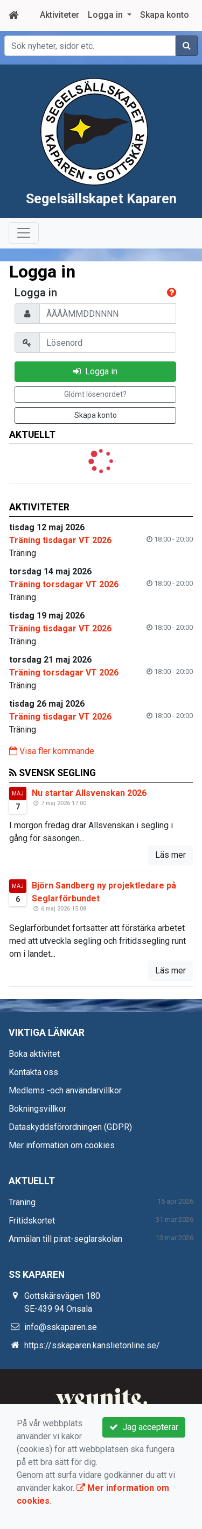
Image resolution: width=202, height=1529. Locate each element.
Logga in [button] (106, 15)
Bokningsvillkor (37, 1133)
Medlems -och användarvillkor (65, 1115)
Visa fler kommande (51, 775)
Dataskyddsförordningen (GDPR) (70, 1151)
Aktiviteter (59, 15)
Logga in (95, 395)
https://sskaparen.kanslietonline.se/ (92, 1369)
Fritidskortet (32, 1245)
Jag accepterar (143, 1427)
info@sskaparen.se (60, 1351)
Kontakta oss (33, 1096)
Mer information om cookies (62, 1169)
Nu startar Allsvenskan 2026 (89, 817)
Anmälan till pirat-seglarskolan (65, 1263)
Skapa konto (164, 15)
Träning (22, 1226)
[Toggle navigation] (24, 257)
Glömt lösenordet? (95, 418)
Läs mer (170, 879)
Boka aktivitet (34, 1078)
